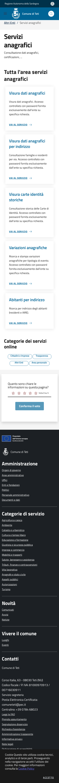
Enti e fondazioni (11, 485)
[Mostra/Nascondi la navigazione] (5, 13)
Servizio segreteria (13, 695)
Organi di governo (11, 470)
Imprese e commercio (13, 550)
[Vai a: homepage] (26, 13)
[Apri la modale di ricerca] (51, 14)
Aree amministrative (13, 475)
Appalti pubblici (10, 579)
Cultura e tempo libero (14, 535)
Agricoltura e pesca (12, 520)
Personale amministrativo (15, 495)
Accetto (48, 777)
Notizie (5, 620)
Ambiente (7, 525)
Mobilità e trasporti (12, 555)
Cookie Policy (26, 768)
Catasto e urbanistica (13, 530)
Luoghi (5, 640)
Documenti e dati (11, 500)
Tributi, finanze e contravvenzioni (19, 565)
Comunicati (8, 610)
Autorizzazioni (9, 584)
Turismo (6, 589)
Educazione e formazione (15, 540)
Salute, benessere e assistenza (18, 560)
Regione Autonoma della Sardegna (22, 3)
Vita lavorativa (9, 569)
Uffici (4, 480)
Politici (5, 490)
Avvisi (5, 614)
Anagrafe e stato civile (14, 574)
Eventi (5, 645)
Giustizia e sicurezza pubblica (17, 545)
